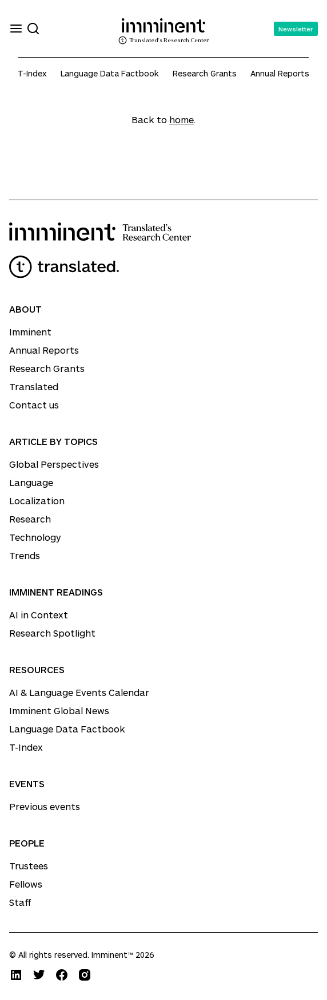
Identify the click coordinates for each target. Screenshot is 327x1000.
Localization (37, 500)
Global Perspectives (54, 464)
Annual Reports (279, 73)
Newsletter (295, 29)
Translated (33, 386)
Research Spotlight (52, 632)
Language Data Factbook (110, 73)
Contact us (34, 404)
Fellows (25, 883)
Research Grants (205, 73)
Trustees (28, 865)
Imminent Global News (59, 710)
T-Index (32, 73)
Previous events (44, 806)
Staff (20, 902)
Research (30, 518)
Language (31, 482)
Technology (35, 537)
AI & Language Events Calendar (79, 692)
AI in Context (38, 614)
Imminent (30, 331)
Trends (24, 555)
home (181, 119)
